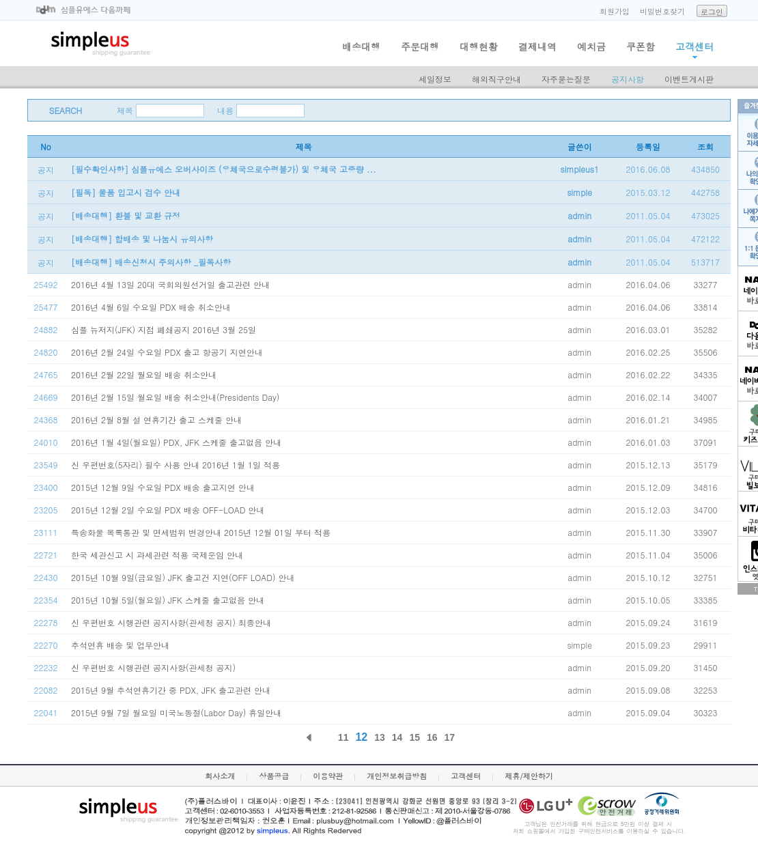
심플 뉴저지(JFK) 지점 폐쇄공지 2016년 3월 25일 (163, 329)
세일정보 (435, 79)
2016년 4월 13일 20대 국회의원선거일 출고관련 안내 (170, 284)
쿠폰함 (640, 46)
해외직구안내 (496, 79)
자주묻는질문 (566, 79)
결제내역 (537, 46)
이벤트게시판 (689, 79)
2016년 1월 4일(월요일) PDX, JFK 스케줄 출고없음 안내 (176, 442)
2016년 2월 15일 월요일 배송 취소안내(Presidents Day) (175, 397)
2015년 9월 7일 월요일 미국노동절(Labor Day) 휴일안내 (176, 712)
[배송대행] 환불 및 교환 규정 (125, 215)
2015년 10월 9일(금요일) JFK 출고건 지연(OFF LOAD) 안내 (183, 577)
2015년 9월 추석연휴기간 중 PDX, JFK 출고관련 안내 (170, 690)
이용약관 (328, 776)
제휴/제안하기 (529, 776)
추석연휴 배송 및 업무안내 (120, 645)
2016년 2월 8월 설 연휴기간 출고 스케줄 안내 (156, 419)
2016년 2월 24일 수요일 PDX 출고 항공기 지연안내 (167, 352)
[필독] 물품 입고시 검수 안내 (125, 192)
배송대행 (361, 46)
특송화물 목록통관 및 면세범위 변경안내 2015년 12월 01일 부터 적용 (201, 532)
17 (450, 737)
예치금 (591, 46)
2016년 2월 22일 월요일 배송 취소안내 (143, 374)
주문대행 (420, 46)
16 (432, 737)
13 (379, 737)
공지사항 (627, 79)
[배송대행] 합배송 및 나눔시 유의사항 (142, 238)
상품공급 (274, 776)
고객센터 (694, 46)
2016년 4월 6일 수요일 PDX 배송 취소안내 (151, 307)
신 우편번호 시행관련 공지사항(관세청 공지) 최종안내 (171, 622)
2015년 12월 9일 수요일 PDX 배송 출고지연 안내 (163, 487)
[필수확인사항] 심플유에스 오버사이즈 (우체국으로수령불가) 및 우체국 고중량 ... (223, 169)
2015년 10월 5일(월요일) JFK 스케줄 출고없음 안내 (167, 600)
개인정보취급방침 (397, 776)
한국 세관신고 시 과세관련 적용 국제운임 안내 (157, 555)
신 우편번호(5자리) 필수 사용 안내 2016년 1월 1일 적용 (175, 464)
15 (414, 737)
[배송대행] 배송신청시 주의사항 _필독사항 (151, 262)
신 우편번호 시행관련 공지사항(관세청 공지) (153, 667)
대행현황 (479, 46)
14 (397, 737)
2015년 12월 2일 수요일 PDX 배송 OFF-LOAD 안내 (167, 509)
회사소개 (220, 776)
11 (343, 737)
